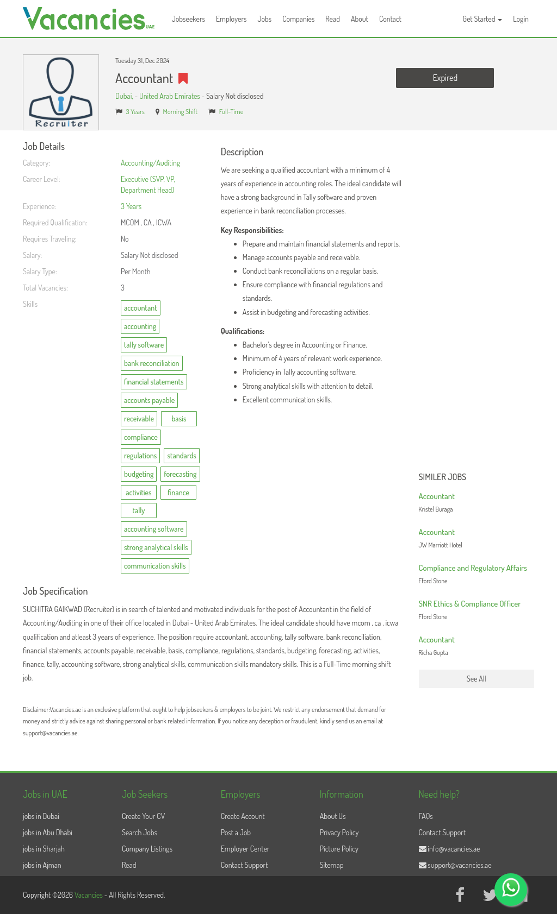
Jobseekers (188, 18)
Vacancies (89, 894)
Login (521, 18)
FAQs (426, 816)
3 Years (135, 111)
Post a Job (236, 832)
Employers (231, 18)
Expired (445, 77)
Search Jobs (139, 832)
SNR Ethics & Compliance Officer (470, 603)
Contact (390, 18)
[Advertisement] (477, 304)
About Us (333, 816)
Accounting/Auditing (150, 162)
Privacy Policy (339, 832)
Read (332, 18)
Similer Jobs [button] (443, 477)
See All (476, 678)
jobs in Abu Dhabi (47, 832)
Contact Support (244, 864)
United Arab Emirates (169, 95)
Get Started (483, 18)
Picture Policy (339, 848)
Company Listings (147, 848)
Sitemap (332, 864)
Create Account (243, 816)
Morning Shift (180, 111)
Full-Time (231, 111)
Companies (298, 18)
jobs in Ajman (42, 864)
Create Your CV (143, 816)
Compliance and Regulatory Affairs (473, 568)
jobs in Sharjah (44, 848)
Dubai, (124, 95)
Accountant (437, 496)
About (359, 18)
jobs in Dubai (41, 816)
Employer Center (245, 848)
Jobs (264, 18)
